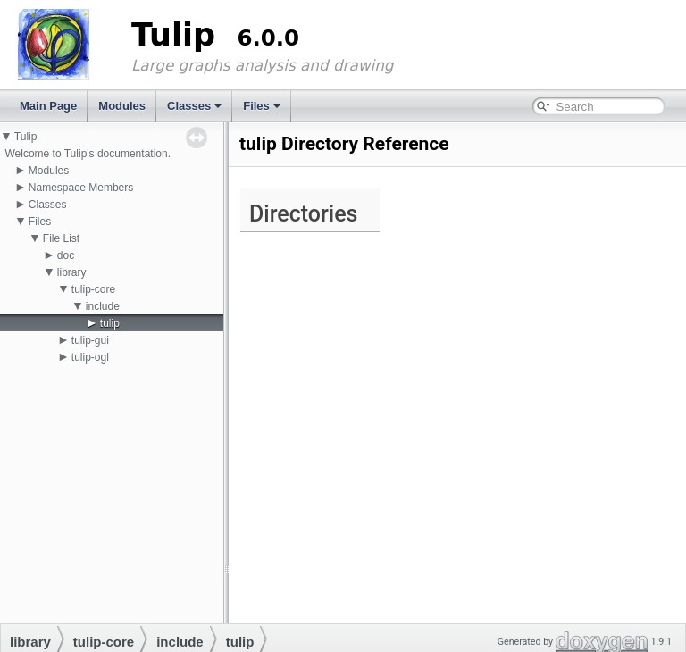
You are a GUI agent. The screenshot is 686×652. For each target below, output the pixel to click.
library (72, 272)
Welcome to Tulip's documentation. (87, 153)
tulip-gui (90, 340)
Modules (122, 106)
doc (65, 255)
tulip (110, 323)
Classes (194, 106)
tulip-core (93, 289)
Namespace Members (81, 187)
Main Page (48, 106)
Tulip (26, 136)
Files (261, 106)
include (103, 306)
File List (61, 238)
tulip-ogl (90, 357)
